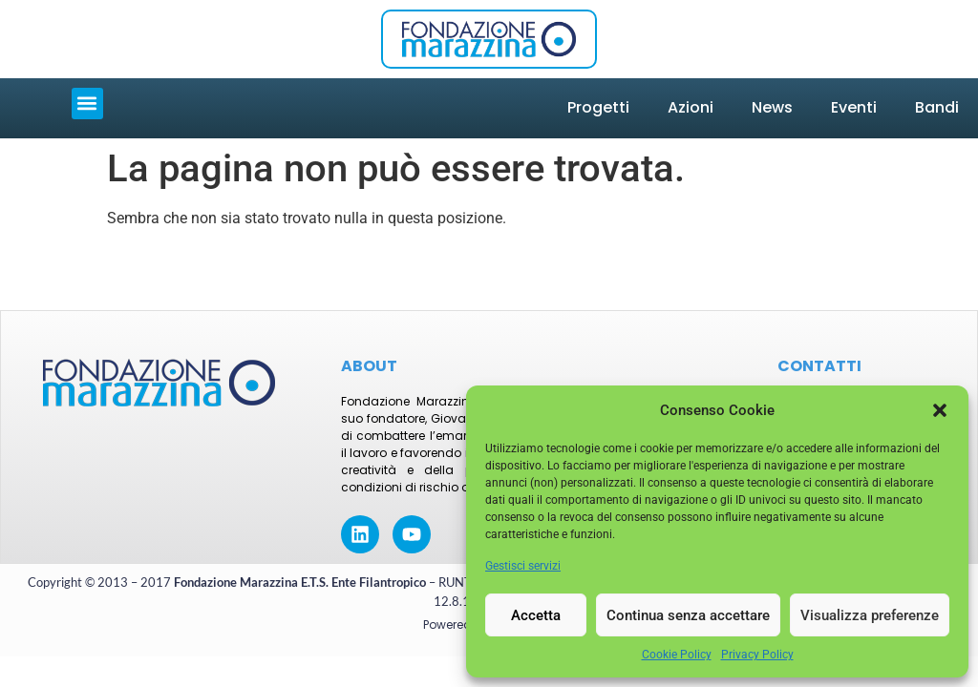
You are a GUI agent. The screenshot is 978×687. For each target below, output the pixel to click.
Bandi (937, 107)
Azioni (690, 107)
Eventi (854, 107)
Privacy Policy (757, 654)
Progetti (598, 107)
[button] (939, 410)
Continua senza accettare (688, 615)
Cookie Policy (677, 654)
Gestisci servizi (523, 565)
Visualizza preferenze (869, 615)
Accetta (536, 615)
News (772, 107)
